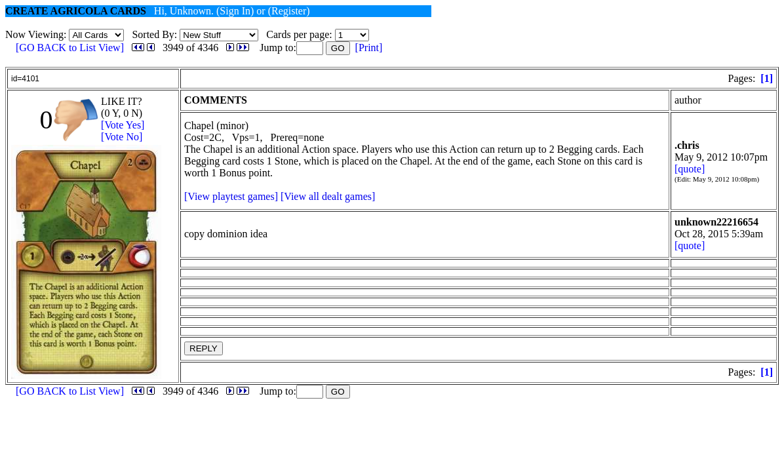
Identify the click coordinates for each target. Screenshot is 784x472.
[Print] (369, 47)
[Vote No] (121, 136)
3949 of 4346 (190, 47)
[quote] (690, 168)
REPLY (203, 348)
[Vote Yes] (122, 124)
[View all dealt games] (328, 196)
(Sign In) (235, 10)
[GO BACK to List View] (70, 47)
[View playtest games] (231, 196)
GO (338, 48)
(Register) (289, 10)
